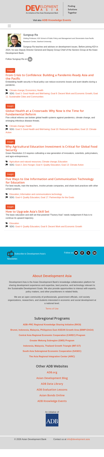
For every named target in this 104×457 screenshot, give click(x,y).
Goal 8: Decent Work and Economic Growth (71, 93)
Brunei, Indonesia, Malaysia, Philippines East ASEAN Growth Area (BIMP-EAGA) (52, 330)
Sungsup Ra (30, 34)
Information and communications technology (41, 194)
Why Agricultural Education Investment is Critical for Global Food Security (51, 148)
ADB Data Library (52, 384)
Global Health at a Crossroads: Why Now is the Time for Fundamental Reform (45, 112)
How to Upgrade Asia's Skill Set (27, 211)
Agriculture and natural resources (25, 162)
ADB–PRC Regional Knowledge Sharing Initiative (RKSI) (52, 324)
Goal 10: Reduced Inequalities (65, 129)
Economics (30, 90)
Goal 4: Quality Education (48, 165)
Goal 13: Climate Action (72, 165)
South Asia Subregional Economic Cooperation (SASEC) (52, 351)
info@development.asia (78, 439)
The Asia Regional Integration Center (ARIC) (52, 356)
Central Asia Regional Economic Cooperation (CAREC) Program (52, 335)
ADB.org (52, 372)
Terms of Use (52, 309)
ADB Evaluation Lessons (52, 389)
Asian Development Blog (52, 378)
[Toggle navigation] (9, 26)
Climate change (16, 90)
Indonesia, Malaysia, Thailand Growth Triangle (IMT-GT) (52, 346)
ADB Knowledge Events (56, 20)
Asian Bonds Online (52, 395)
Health (40, 90)
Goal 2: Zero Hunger (25, 165)
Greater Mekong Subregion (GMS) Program (52, 340)
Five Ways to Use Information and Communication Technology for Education (50, 180)
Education (62, 162)
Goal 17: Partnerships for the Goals (57, 197)
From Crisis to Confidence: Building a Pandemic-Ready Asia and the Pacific (50, 76)
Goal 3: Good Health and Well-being (32, 93)
